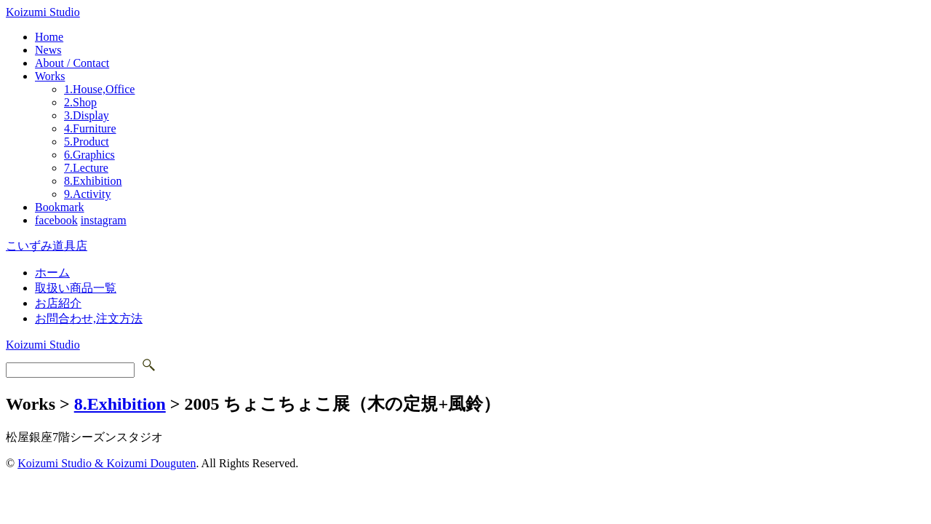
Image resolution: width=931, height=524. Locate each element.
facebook (56, 220)
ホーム (52, 272)
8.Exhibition (93, 181)
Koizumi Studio (43, 12)
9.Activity (87, 194)
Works (50, 76)
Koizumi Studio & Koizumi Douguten (106, 463)
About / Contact (72, 63)
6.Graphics (89, 154)
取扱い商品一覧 (75, 288)
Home (49, 37)
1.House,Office (99, 89)
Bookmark (59, 207)
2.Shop (80, 102)
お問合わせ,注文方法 (89, 318)
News (48, 50)
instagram (104, 220)
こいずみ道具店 (46, 245)
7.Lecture (86, 168)
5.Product (86, 141)
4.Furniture (90, 128)
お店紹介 (58, 303)
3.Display (86, 115)
